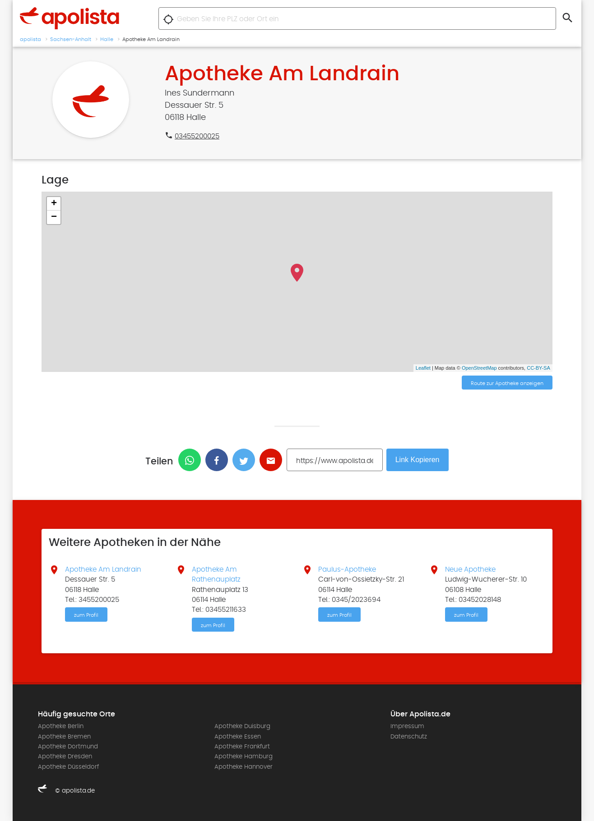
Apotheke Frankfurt (242, 746)
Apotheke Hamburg (243, 756)
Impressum (407, 726)
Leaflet (423, 368)
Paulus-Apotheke (347, 569)
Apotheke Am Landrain (103, 569)
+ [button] (54, 204)
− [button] (54, 217)
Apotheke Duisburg (242, 726)
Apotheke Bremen (64, 737)
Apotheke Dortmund (68, 746)
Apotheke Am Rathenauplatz (216, 574)
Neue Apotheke (470, 569)
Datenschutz (408, 737)
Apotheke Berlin (61, 726)
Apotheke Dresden (65, 756)
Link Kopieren (417, 459)
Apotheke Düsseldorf (68, 767)
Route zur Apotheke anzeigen (507, 383)
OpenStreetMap (479, 368)
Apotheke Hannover (243, 767)
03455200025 (197, 136)
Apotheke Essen (237, 737)
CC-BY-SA (538, 368)
